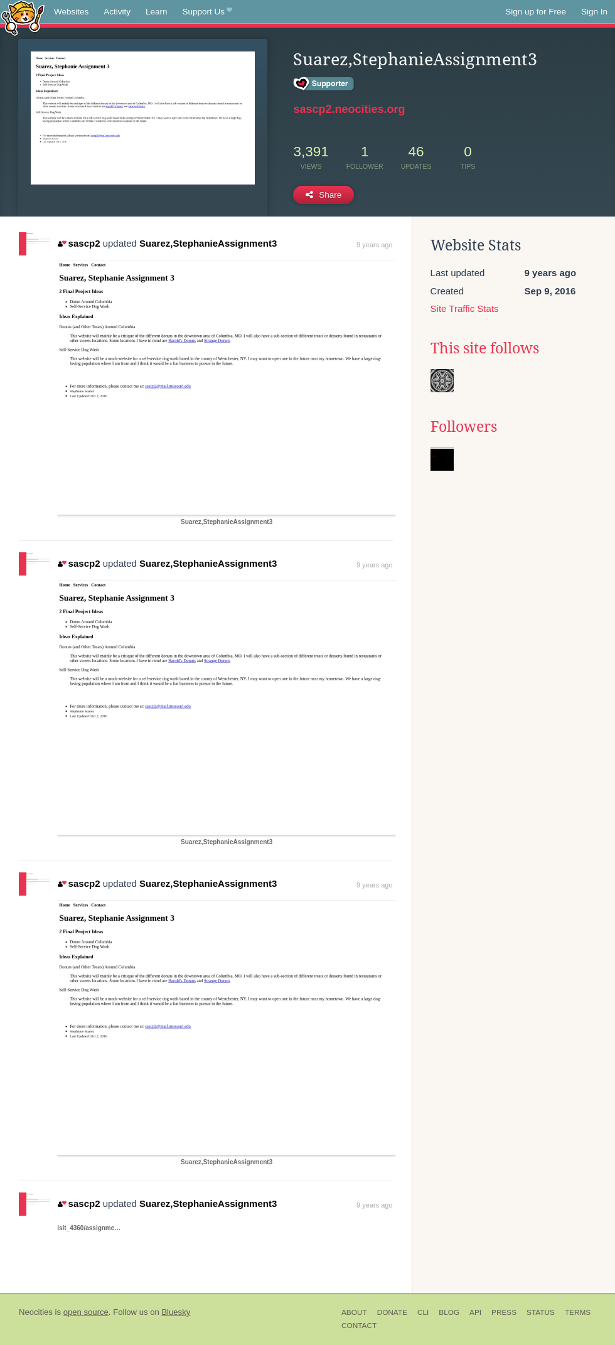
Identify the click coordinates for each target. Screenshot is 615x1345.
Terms (578, 1312)
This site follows (484, 348)
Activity (117, 11)
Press (503, 1312)
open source (86, 1312)
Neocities (36, 1312)
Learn (157, 11)
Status (541, 1312)
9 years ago (374, 245)
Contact (359, 1325)
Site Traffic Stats (464, 308)
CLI (423, 1312)
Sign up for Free (535, 11)
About (354, 1312)
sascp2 (79, 243)
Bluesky (175, 1312)
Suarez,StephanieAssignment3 (208, 243)
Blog (449, 1312)
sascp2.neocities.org (349, 109)
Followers (463, 427)
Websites (71, 11)
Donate (392, 1312)
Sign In (594, 11)
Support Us (207, 12)
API (475, 1312)
